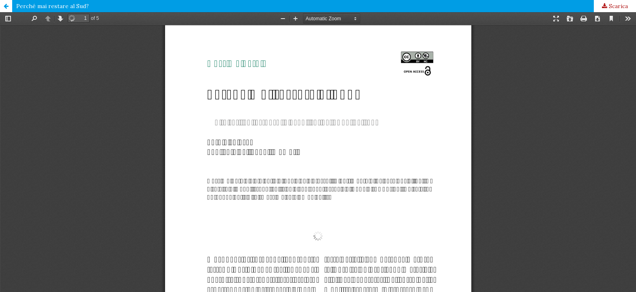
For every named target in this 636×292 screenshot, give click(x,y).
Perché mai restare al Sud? (52, 6)
